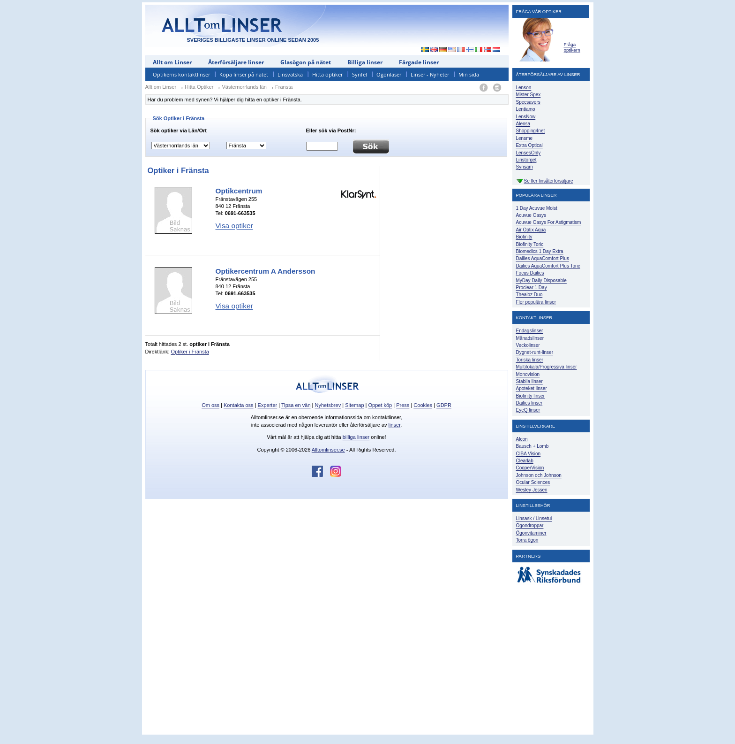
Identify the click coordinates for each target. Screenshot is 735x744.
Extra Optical (529, 145)
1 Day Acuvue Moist (536, 208)
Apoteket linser (531, 388)
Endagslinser (529, 330)
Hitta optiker (327, 74)
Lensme (524, 138)
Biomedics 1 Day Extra (539, 251)
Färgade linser (419, 62)
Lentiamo (525, 109)
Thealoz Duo (529, 294)
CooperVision (530, 467)
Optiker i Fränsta (190, 351)
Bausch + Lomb (532, 446)
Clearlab (524, 460)
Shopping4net (530, 130)
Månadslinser (530, 338)
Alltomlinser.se (328, 450)
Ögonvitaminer (531, 533)
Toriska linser (529, 359)
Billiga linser (364, 62)
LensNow (526, 116)
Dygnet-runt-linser (534, 352)
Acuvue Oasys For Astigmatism (548, 222)
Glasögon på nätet (305, 62)
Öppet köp (380, 405)
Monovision (528, 374)
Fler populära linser (536, 302)
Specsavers (528, 102)
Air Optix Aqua (531, 229)
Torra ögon (527, 540)
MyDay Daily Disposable (541, 280)
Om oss (210, 405)
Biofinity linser (530, 396)
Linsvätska (290, 74)
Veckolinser (528, 345)
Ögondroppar (530, 525)
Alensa (523, 123)
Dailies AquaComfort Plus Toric (548, 265)
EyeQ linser (528, 410)
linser (395, 425)
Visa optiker (234, 225)
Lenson (524, 87)
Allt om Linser (172, 62)
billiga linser (356, 437)
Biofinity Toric (530, 244)
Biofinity (524, 236)
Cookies (422, 405)
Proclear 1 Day (531, 287)
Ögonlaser (388, 74)
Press (402, 405)
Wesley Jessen (532, 489)
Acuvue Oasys (531, 215)
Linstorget (526, 159)
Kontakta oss (239, 405)
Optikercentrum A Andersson (265, 271)
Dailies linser (529, 403)
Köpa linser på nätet (243, 74)
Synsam (524, 166)
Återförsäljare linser (236, 62)
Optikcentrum (239, 191)
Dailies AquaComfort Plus (542, 258)
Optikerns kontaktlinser (181, 74)
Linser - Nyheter (430, 74)
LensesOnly (528, 152)
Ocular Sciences (533, 482)
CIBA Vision (528, 453)
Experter (268, 405)
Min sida (468, 74)
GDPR (443, 405)
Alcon (522, 439)
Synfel (359, 74)
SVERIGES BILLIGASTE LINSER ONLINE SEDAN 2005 (253, 40)
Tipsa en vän (296, 405)
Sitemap (354, 405)
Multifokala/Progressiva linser (546, 366)
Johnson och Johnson (539, 475)
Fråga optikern (572, 47)
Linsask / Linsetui (534, 518)
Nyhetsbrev (328, 405)
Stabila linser (529, 381)
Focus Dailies (530, 273)
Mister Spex (528, 94)
